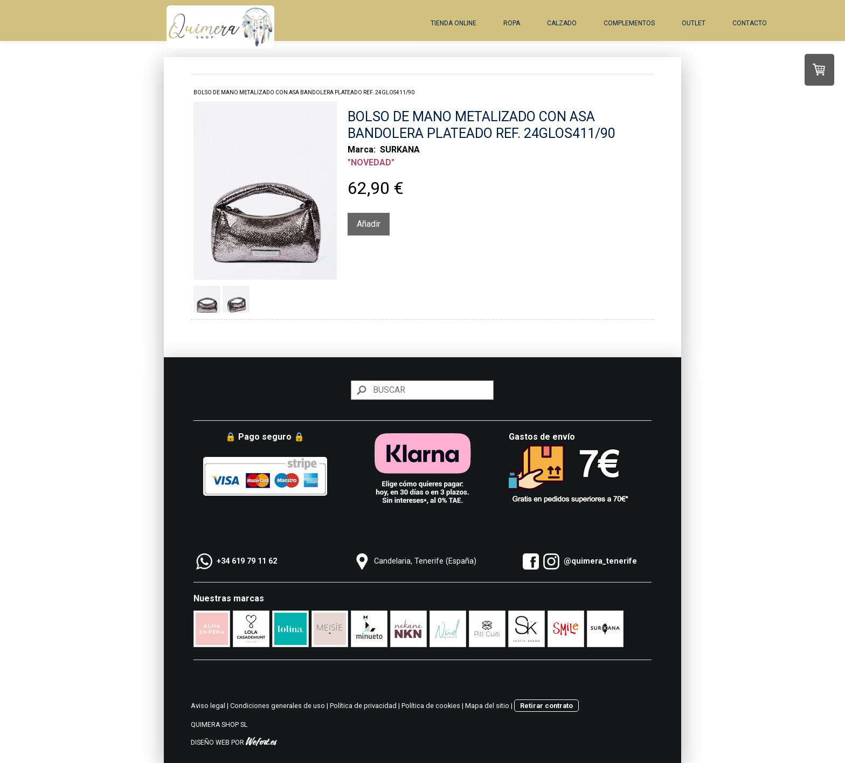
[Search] (422, 390)
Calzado (562, 23)
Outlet (693, 23)
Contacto (749, 23)
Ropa (511, 23)
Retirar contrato (546, 706)
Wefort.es (261, 743)
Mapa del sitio (487, 706)
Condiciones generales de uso (277, 706)
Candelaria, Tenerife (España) (425, 561)
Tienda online (453, 23)
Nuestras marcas (228, 598)
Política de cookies (430, 706)
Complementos (629, 23)
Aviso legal (208, 706)
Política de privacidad (363, 706)
